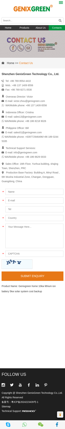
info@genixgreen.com (25, 152)
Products (24, 27)
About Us (41, 27)
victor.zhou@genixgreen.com (29, 101)
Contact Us (26, 63)
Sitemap (6, 406)
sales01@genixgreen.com (28, 132)
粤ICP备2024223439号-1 (24, 402)
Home (8, 27)
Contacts (57, 27)
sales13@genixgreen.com (28, 116)
